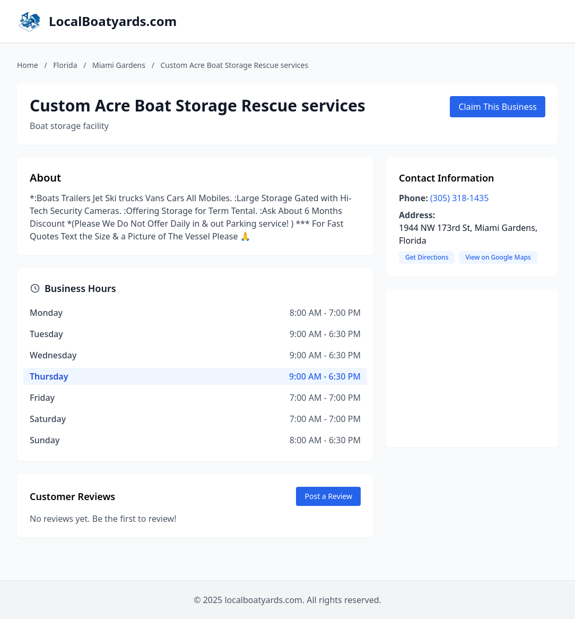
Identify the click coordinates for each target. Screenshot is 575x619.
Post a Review (328, 496)
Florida (65, 65)
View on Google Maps (497, 257)
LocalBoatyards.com (113, 21)
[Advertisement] (472, 368)
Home (27, 65)
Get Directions (426, 257)
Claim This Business (497, 107)
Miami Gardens (118, 65)
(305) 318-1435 (459, 198)
